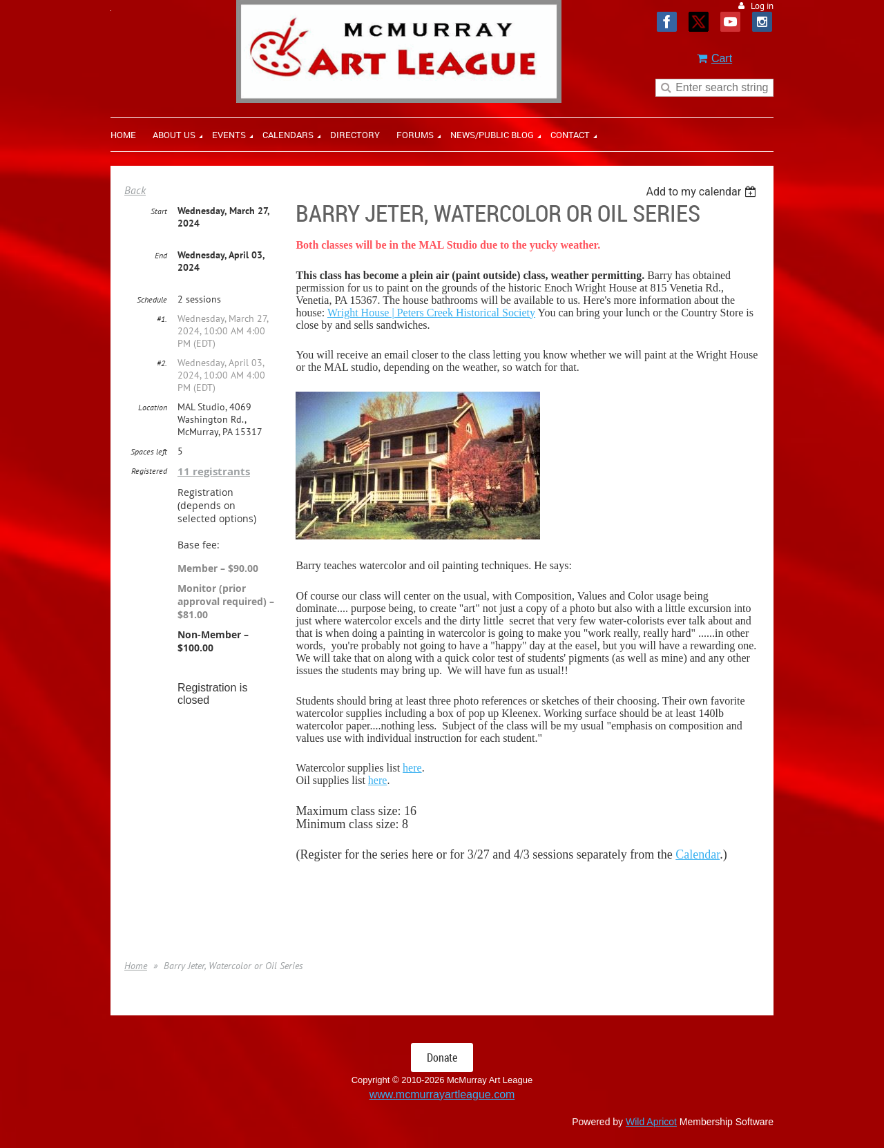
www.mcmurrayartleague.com (442, 1094)
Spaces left (149, 451)
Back (135, 190)
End (161, 255)
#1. (162, 319)
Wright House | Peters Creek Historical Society (431, 312)
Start (159, 211)
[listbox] (703, 191)
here (412, 768)
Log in (762, 6)
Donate (442, 1057)
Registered (149, 471)
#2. (162, 363)
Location (152, 407)
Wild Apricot (651, 1121)
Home (135, 965)
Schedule (152, 299)
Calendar (697, 854)
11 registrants (213, 471)
